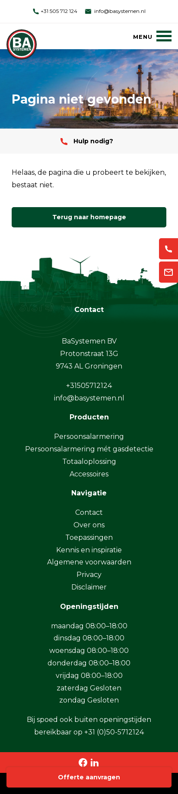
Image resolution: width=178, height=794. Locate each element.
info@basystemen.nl (114, 11)
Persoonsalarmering (89, 436)
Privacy (89, 574)
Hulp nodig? (86, 141)
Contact (89, 512)
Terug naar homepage (89, 217)
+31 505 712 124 (54, 11)
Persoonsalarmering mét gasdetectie (89, 449)
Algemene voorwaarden (89, 562)
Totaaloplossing (89, 461)
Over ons (89, 525)
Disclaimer (89, 587)
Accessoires (89, 474)
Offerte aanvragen (89, 777)
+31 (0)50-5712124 (114, 732)
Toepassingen (89, 537)
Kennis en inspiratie (89, 550)
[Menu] (152, 35)
